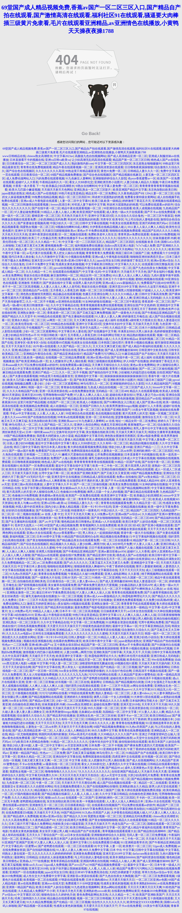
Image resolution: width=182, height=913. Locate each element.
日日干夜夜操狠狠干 (101, 547)
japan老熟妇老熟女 (13, 193)
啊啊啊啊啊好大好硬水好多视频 (41, 398)
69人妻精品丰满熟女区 (165, 558)
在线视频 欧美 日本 (148, 241)
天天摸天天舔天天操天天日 (126, 633)
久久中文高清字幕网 (15, 655)
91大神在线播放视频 (167, 611)
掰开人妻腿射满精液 (149, 566)
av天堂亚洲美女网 (76, 745)
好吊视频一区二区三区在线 (72, 682)
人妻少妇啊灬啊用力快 (91, 543)
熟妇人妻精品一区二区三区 (112, 693)
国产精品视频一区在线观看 (35, 905)
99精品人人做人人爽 (45, 611)
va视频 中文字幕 (38, 663)
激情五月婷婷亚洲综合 (41, 603)
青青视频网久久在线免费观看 (98, 525)
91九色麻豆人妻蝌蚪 (78, 178)
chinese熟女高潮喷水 (39, 156)
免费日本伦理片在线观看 (133, 655)
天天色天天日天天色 (15, 234)
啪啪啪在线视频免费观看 (125, 230)
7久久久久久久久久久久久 (150, 249)
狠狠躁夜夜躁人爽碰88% (89, 566)
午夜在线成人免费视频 (26, 778)
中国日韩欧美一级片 (53, 335)
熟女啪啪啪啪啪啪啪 (58, 409)
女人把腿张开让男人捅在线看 (67, 361)
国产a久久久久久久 (76, 562)
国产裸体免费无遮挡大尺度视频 (97, 585)
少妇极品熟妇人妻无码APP (135, 585)
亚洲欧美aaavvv (67, 420)
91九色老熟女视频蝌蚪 (86, 308)
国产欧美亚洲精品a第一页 (32, 361)
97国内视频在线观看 (27, 793)
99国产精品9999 (71, 812)
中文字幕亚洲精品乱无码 (154, 626)
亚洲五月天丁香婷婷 (144, 308)
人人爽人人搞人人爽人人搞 (139, 614)
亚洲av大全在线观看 (39, 532)
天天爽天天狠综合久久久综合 (110, 364)
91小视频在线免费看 (78, 256)
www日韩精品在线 (14, 156)
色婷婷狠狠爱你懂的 (167, 331)
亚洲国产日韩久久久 (92, 405)
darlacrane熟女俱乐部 (146, 853)
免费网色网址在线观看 (58, 808)
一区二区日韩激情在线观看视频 (29, 204)
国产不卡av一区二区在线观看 (52, 279)
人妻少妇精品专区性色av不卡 (20, 335)
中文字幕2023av (64, 156)
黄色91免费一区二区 (113, 170)
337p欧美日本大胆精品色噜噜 (31, 741)
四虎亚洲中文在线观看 (126, 756)
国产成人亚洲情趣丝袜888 (121, 350)
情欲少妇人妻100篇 (121, 447)
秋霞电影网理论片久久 (136, 596)
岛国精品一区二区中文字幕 (26, 428)
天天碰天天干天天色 (133, 271)
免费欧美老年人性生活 (102, 234)
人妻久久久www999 (14, 417)
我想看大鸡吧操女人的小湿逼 (55, 435)
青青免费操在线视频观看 (74, 517)
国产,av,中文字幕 (49, 521)
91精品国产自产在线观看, (142, 752)
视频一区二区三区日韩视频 (97, 290)
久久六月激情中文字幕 (50, 256)
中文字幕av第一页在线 (56, 588)
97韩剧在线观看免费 (81, 693)
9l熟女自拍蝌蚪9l (86, 185)
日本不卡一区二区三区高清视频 (79, 611)
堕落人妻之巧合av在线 (150, 394)
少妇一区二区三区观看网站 (40, 331)
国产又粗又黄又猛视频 (81, 752)
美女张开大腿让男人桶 (53, 831)
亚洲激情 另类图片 (30, 282)
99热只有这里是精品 (71, 193)
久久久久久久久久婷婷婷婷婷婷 (52, 853)
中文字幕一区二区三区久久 (88, 428)
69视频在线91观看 (126, 663)
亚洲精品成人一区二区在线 (73, 629)
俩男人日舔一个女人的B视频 (105, 491)
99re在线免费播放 (162, 659)
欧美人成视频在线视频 (147, 208)
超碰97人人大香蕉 (26, 182)
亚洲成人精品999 (148, 480)
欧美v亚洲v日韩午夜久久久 (78, 260)
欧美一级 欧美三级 (38, 570)
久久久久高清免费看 (15, 820)
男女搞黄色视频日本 (160, 719)
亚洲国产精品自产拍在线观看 (161, 640)
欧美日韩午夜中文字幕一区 (100, 640)
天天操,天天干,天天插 (136, 652)
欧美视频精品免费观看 (34, 405)
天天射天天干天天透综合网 (75, 726)
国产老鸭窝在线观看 (96, 678)
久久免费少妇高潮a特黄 (158, 599)
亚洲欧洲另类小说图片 (108, 182)
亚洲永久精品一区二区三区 (29, 320)
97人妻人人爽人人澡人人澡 (91, 394)
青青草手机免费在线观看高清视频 (100, 499)
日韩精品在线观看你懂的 (163, 764)
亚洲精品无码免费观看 (137, 816)
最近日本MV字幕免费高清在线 (55, 592)
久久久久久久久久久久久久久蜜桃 (33, 547)
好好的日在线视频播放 (20, 510)
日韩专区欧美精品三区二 (17, 827)
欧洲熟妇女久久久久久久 (100, 238)
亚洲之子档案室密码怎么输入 (157, 734)
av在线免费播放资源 (81, 391)
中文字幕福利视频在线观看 (150, 536)
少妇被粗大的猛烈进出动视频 (137, 372)
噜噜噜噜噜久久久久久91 (60, 771)
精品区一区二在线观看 (153, 782)
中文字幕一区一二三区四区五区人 (83, 241)
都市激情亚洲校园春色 (55, 368)
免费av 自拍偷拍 (126, 476)
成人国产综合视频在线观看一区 (117, 782)
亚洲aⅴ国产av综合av (127, 514)
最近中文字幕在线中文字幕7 (53, 443)
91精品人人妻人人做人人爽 (58, 212)
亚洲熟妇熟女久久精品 (133, 786)
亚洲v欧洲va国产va (41, 644)
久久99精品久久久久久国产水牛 (62, 678)
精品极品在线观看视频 (67, 294)
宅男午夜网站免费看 (151, 622)
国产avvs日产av (78, 864)
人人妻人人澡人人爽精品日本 (71, 730)
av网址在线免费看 (141, 685)
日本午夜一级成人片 (167, 864)
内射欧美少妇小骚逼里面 (68, 823)
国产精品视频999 (141, 778)
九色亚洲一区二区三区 (20, 782)
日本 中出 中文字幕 (122, 849)
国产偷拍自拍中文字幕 (103, 372)
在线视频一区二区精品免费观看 (66, 357)
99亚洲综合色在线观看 (117, 208)
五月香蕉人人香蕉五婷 (64, 290)
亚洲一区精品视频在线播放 (130, 506)
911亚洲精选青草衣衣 (159, 723)
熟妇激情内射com (82, 163)
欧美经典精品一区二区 (38, 749)
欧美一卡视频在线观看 (90, 801)
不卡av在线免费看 (30, 764)
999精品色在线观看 (49, 316)
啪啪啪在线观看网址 (60, 566)
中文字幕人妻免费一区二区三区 (118, 185)
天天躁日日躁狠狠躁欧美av (59, 230)
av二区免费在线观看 (49, 562)
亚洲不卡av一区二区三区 (133, 715)
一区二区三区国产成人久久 (53, 163)
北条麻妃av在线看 (90, 711)
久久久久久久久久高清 (50, 170)
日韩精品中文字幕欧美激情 (102, 719)
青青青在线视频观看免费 (116, 502)
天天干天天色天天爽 (77, 514)
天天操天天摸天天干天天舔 (69, 708)
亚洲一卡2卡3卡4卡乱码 (96, 506)
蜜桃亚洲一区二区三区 (46, 215)
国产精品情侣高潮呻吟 (152, 831)
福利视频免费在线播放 (89, 245)
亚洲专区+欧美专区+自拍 (30, 342)
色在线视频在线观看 (108, 413)
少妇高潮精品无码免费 (52, 219)
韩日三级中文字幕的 (26, 447)
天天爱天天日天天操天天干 (64, 626)
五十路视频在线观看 (25, 693)
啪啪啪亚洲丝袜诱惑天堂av (147, 256)
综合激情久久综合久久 (135, 629)
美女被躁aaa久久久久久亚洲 (87, 297)
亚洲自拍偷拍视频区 (114, 469)
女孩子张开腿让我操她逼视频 (40, 488)
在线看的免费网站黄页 (67, 640)
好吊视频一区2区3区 (154, 756)
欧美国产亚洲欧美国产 (116, 409)
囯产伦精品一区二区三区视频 (118, 667)
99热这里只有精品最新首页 (82, 170)
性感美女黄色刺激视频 (70, 264)
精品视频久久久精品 (63, 543)
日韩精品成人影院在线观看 (98, 476)
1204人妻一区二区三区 (159, 193)
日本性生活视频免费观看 (48, 633)
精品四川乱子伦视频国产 (27, 327)
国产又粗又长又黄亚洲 (115, 473)
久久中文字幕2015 (144, 689)
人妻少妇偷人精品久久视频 (141, 182)
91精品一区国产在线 (128, 461)
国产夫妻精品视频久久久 (84, 469)
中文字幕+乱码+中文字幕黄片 (101, 271)
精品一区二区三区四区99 (75, 197)
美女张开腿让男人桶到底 (136, 618)
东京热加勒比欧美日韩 (162, 189)
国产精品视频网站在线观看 (45, 696)
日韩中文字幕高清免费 (153, 294)
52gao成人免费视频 (164, 846)
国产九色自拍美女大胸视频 (150, 267)
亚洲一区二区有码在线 (99, 417)
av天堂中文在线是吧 (146, 737)
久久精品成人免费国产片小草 (36, 890)
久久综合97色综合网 (119, 670)
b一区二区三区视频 (70, 596)
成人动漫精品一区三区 (64, 405)
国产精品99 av (114, 767)
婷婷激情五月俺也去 (135, 316)
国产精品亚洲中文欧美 (101, 555)
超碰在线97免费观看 (72, 555)
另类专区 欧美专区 (112, 219)
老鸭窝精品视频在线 (33, 801)
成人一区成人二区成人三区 (26, 808)
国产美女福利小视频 (160, 271)
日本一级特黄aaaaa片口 (40, 432)
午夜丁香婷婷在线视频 (120, 566)
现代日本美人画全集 (21, 256)
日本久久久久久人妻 (101, 723)
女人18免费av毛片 (102, 514)
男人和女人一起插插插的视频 (100, 532)
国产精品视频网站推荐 (135, 488)
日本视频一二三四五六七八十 (42, 454)
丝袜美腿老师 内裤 (164, 238)
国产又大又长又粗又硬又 (33, 439)
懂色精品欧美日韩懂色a (76, 521)
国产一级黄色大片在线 (126, 312)
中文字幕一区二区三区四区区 (113, 163)
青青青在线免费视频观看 (36, 167)
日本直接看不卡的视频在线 (27, 159)
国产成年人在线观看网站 (154, 667)
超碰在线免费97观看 (106, 704)
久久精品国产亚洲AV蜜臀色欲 (161, 514)
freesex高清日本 (60, 204)
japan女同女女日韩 (108, 260)
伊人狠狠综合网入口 (46, 491)
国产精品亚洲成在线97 (68, 353)
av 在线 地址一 (115, 420)
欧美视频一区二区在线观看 (40, 879)
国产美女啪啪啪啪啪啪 (105, 517)
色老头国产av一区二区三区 (129, 823)
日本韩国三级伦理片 (111, 342)
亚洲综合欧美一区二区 (115, 778)
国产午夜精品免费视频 (23, 618)
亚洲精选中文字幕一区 (89, 376)
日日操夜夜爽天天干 (113, 611)
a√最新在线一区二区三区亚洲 (50, 297)
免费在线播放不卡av (71, 238)
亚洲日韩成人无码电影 (147, 297)
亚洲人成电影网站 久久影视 (122, 573)
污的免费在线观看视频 (50, 178)
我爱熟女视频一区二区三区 (37, 226)
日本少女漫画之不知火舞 (160, 682)
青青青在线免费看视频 (16, 517)
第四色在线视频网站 (119, 428)
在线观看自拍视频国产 (67, 271)
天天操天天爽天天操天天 (131, 432)
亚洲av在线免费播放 (90, 350)
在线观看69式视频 (58, 342)
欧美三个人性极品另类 (42, 238)
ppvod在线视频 (62, 267)
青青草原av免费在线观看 (133, 234)
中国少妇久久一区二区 (64, 223)
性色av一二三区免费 (15, 644)
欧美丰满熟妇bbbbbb (122, 857)
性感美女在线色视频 (84, 342)
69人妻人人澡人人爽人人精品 (146, 226)
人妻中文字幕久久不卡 (58, 484)
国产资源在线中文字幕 (57, 282)
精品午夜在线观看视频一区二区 (73, 167)
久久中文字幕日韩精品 (113, 793)
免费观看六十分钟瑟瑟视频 (82, 883)
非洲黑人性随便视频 (128, 290)
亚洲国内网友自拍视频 (94, 861)
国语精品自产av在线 (36, 290)
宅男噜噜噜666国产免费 (58, 394)
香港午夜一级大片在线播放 (138, 532)
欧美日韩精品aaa (160, 715)
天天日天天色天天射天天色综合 (79, 775)
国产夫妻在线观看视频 (23, 376)
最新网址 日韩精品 (102, 682)
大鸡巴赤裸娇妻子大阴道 (124, 872)
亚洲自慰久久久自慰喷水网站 (34, 786)
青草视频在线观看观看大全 (119, 831)
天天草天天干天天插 (19, 648)
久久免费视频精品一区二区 (19, 562)
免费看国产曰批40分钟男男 (158, 282)
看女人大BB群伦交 (81, 182)
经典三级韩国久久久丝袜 (30, 898)
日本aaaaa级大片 (12, 364)
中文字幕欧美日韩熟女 (99, 264)
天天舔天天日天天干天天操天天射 (60, 618)
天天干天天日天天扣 (131, 570)
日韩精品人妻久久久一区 (143, 170)
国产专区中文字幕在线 (46, 667)
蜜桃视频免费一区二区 (59, 245)
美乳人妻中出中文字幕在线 (150, 428)
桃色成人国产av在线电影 (41, 193)
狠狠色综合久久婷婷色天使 (58, 894)
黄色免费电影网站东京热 (92, 894)
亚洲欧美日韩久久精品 (79, 558)
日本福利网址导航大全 (111, 335)
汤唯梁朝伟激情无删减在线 (96, 663)
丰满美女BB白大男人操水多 (135, 331)
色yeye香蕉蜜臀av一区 (142, 178)
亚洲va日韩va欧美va (57, 159)
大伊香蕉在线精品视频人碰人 (108, 226)
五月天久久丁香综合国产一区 (44, 834)
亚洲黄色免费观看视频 (127, 599)
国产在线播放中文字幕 (102, 331)
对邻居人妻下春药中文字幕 (88, 204)
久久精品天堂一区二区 (123, 327)
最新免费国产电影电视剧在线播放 (95, 607)
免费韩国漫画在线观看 (85, 450)
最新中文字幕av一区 (28, 588)
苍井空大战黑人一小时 (94, 327)
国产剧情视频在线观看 (32, 585)
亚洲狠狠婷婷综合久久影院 (110, 178)
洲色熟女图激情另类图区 (36, 294)
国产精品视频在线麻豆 (127, 174)
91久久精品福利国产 (158, 383)
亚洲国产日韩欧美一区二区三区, (21, 659)
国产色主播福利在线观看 (78, 316)
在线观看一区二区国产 (80, 797)
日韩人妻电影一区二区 (29, 338)
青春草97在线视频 (114, 659)
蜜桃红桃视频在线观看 (149, 279)
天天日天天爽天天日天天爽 (87, 767)
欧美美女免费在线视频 (123, 484)
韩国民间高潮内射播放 (53, 734)
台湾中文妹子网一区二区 (54, 473)
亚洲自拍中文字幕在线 (67, 756)
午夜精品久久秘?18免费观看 (85, 573)
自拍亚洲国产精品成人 (125, 771)
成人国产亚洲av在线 (149, 402)
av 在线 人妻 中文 (52, 514)
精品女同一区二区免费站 (101, 193)
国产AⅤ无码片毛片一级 (35, 476)
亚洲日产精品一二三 (45, 372)
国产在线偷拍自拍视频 (42, 417)
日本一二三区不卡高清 (32, 599)
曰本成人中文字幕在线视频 (23, 368)
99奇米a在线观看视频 (70, 417)
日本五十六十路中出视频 (118, 279)
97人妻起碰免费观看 (27, 212)
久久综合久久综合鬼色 (129, 215)
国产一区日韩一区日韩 (43, 670)
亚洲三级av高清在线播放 (33, 458)
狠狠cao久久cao (54, 797)
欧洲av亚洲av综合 (162, 260)
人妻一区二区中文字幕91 (75, 200)
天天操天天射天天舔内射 (154, 663)
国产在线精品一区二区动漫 (53, 510)
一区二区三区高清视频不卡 (61, 327)
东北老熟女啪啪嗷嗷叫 (147, 163)
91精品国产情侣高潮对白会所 (80, 536)
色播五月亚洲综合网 (95, 294)
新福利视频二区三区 (152, 338)
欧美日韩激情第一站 (36, 305)
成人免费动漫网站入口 (20, 178)
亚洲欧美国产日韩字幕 (107, 652)
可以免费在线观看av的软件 (156, 204)
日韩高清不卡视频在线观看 (150, 670)
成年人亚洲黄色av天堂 (165, 551)
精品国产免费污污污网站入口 (102, 353)
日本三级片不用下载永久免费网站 (30, 823)
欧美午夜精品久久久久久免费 (109, 700)
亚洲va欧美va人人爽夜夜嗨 (49, 480)
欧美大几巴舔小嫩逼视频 (24, 189)
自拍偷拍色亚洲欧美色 (31, 581)
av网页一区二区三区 (59, 320)
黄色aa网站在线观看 (140, 469)
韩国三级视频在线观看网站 (105, 361)
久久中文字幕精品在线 (64, 305)
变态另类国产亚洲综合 (21, 499)
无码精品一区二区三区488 (112, 391)
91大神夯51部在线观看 (145, 696)
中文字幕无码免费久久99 (42, 775)
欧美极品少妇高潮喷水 (60, 185)
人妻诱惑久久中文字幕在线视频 (126, 764)
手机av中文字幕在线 (22, 413)
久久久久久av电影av (18, 633)
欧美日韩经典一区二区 (38, 267)
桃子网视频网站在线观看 (157, 573)
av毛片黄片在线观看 (39, 253)
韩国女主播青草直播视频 (164, 432)
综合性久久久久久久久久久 (134, 238)
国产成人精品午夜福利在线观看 (142, 346)
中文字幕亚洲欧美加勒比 (129, 808)
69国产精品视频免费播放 (66, 174)
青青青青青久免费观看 (100, 253)
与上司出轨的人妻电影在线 (142, 219)
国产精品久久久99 (75, 816)
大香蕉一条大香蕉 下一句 (29, 185)
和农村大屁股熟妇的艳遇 (107, 197)
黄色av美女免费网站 (143, 364)
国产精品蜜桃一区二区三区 (52, 827)
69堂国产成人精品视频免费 (61, 525)
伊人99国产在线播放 (136, 361)
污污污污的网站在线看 (102, 674)
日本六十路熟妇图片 (152, 327)
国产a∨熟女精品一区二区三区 (157, 476)
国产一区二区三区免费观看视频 (155, 875)
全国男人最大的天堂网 (87, 282)
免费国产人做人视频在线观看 (68, 458)
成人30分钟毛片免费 (119, 543)
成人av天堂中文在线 (113, 775)
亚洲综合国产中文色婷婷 (139, 305)
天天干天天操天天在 (18, 346)
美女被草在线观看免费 (62, 585)
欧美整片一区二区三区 (137, 846)
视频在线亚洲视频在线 (37, 640)
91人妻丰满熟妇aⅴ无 (166, 693)
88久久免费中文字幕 (44, 529)
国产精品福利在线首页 (115, 308)
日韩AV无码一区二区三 (76, 577)
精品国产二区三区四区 (120, 241)
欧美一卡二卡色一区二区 (108, 465)
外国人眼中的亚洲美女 (29, 506)
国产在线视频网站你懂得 (102, 786)
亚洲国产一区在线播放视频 (26, 872)
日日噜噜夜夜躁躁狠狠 (139, 167)
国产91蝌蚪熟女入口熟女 (119, 402)
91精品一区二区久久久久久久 (69, 741)
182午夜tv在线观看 (44, 346)
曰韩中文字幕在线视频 (94, 223)
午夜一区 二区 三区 (48, 782)
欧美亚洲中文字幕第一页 (116, 495)
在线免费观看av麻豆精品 (75, 364)
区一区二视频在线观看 (72, 234)
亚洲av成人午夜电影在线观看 (39, 200)
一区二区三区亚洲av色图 (151, 879)
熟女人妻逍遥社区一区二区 (150, 581)
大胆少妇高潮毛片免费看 (143, 775)
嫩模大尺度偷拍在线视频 (77, 454)
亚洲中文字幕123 (110, 614)
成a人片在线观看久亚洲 (86, 279)
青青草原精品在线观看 (64, 861)
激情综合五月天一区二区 (157, 417)
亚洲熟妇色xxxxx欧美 (96, 890)
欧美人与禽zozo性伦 (27, 502)
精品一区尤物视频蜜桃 (23, 734)
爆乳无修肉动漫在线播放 (104, 458)
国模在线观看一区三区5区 (163, 823)
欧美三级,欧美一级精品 (106, 200)
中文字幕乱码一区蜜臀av (21, 846)
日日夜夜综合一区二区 (20, 163)
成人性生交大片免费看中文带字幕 (44, 875)
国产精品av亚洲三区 (42, 700)
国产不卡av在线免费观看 (160, 212)
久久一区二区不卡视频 (40, 301)
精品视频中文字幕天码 (89, 435)
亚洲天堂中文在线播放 (65, 476)
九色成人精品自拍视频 (102, 387)
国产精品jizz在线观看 (45, 555)
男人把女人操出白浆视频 (69, 253)
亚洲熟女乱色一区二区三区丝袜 (96, 715)
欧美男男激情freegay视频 (122, 405)
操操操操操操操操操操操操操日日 (125, 376)
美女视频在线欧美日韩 (100, 432)
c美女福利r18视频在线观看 (73, 603)
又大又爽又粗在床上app (88, 320)
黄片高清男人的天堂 (135, 413)
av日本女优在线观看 (140, 611)
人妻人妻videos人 (87, 581)
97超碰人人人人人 (153, 290)
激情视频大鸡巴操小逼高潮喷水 (43, 652)
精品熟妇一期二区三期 (32, 350)
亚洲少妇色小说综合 (146, 637)
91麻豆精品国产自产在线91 (139, 353)
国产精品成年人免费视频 (23, 816)
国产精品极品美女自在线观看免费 (83, 398)
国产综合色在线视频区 (20, 170)
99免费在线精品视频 (44, 197)
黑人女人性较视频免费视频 (40, 674)
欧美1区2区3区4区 (129, 525)
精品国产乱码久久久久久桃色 (160, 230)
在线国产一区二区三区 (61, 402)
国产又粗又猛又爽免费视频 (94, 312)
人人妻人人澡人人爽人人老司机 (60, 286)
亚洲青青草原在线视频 (106, 629)
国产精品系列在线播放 (59, 607)
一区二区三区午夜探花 (159, 215)
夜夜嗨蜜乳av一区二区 (142, 424)
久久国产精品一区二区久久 (74, 346)
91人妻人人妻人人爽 (119, 297)
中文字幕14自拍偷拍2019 (17, 614)
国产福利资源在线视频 (150, 857)
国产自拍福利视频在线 (41, 849)
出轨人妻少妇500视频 (20, 443)
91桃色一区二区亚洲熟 (106, 577)
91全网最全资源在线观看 (130, 529)
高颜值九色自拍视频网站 (90, 156)
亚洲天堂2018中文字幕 (45, 260)
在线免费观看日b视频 (19, 812)
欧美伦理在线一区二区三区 (32, 323)
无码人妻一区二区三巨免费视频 (147, 834)
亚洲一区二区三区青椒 (40, 682)
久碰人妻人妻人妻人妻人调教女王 (23, 711)
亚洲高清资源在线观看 (109, 167)
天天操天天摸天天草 (19, 279)
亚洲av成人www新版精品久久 (121, 282)
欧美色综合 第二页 (138, 659)
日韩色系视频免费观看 (31, 626)
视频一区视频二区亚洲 (29, 409)
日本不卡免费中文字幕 (40, 264)
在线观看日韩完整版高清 (157, 264)
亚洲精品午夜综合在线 (87, 267)
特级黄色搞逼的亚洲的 (96, 626)
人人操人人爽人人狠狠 (20, 551)
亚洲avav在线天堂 (53, 883)
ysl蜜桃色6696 (89, 749)
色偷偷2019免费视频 (163, 234)
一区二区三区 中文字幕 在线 (69, 760)
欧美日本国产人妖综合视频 (139, 521)
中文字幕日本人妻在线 (72, 331)
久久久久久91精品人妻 (123, 294)
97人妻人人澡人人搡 (146, 543)
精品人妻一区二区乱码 (30, 249)
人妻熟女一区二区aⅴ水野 (116, 450)
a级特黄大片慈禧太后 (142, 320)
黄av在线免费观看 (29, 883)
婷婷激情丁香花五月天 (136, 200)
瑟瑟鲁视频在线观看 (128, 417)
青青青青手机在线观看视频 (138, 603)
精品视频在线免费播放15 (115, 536)
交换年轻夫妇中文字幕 (117, 323)
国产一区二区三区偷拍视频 (156, 368)
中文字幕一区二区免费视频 (87, 622)
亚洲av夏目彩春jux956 (112, 551)
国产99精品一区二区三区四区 (51, 737)
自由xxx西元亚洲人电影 (119, 245)
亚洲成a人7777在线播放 (35, 838)
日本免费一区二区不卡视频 (106, 745)
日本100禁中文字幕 (48, 536)
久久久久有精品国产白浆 (22, 391)
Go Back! (91, 133)
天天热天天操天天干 (74, 215)
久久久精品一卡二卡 (48, 241)
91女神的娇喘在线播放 (96, 301)
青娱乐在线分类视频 (36, 275)
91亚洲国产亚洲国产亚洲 (17, 842)
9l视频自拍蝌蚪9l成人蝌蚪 (71, 226)
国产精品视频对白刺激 (129, 682)
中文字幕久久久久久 (128, 264)
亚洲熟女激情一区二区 (31, 312)
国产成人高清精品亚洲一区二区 (127, 156)
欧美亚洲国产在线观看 (91, 212)
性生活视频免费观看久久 (69, 786)
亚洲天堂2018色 (32, 394)
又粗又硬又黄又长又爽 (29, 245)
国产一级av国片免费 (21, 450)
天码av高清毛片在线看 (82, 734)
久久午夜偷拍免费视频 (57, 659)
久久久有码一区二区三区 (112, 443)
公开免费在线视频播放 (109, 454)
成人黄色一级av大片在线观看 (124, 212)
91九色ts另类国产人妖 (23, 573)
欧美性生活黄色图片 (18, 469)
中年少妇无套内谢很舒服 (71, 547)
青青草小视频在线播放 (139, 342)
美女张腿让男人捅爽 (14, 696)
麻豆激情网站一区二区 (117, 267)
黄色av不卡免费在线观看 (92, 230)
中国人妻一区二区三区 (86, 409)
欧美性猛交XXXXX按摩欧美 (145, 902)
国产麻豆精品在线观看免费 (141, 491)
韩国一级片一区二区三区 (44, 387)
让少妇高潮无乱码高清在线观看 (91, 159)
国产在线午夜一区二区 (46, 208)
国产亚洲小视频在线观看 (157, 525)
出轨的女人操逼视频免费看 (56, 857)
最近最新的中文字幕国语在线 (99, 570)
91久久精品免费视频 (39, 902)
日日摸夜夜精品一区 (77, 805)
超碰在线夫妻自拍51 (122, 394)
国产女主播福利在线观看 (22, 521)
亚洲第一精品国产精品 (24, 752)
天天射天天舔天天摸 (128, 439)
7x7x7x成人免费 (145, 245)
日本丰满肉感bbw (97, 879)
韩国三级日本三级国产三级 (133, 253)
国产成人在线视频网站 (140, 760)
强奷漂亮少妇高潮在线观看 (65, 599)
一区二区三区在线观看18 (116, 540)
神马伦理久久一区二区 (94, 383)
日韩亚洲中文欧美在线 (153, 350)
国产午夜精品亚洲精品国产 (159, 312)
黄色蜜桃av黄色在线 (51, 495)
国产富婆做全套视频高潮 (33, 223)
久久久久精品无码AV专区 (28, 797)
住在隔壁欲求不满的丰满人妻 (85, 480)
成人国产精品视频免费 (56, 308)
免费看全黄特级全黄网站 (140, 197)
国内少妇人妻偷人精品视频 (67, 439)
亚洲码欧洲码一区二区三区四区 (153, 450)
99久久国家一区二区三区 (137, 577)
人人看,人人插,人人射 (51, 413)
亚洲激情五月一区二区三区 (46, 805)
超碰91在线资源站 (138, 558)
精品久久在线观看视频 (144, 391)
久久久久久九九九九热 (73, 674)
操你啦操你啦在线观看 (133, 741)
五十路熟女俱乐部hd (67, 644)
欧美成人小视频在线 (58, 249)
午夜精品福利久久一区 (53, 182)
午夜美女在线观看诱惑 (123, 223)
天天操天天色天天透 (145, 323)
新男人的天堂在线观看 (163, 786)
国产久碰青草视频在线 (158, 592)
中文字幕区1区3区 (28, 894)
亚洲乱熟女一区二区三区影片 (93, 189)
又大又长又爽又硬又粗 (107, 346)
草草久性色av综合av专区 (157, 872)
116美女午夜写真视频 (144, 409)
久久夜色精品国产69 (131, 193)
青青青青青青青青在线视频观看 (94, 461)
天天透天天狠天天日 (122, 879)
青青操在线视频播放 (73, 387)
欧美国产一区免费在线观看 (37, 465)
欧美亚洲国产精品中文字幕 (130, 189)
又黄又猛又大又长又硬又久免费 (109, 562)
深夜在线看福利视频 (57, 428)
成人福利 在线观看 (116, 320)
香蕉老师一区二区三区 (156, 301)
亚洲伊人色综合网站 (87, 424)
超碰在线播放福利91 (76, 648)
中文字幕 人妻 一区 (108, 488)
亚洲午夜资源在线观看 (43, 234)
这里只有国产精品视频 (31, 402)
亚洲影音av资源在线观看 (82, 875)
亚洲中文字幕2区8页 (101, 215)
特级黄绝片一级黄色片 (85, 510)
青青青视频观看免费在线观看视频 (101, 305)
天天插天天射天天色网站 (57, 189)
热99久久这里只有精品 (153, 286)
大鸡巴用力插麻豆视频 (58, 338)
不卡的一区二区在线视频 (152, 797)
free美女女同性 (68, 670)
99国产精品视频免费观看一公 (107, 864)
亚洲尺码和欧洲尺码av (153, 223)
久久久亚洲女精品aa (125, 338)
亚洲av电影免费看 (148, 435)
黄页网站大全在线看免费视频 (101, 618)
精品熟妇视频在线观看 (141, 335)
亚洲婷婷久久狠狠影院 (78, 696)
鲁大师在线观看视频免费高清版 (87, 447)
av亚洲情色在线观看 (68, 301)
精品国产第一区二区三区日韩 (131, 159)
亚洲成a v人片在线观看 (106, 521)
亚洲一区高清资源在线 (53, 391)
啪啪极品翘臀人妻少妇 (29, 383)
